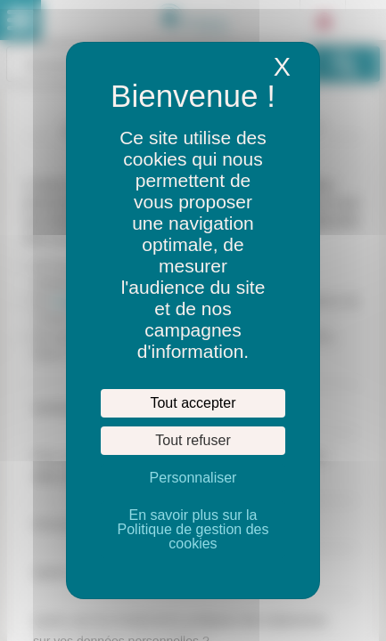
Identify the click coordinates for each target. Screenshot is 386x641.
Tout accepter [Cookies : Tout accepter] (192, 402)
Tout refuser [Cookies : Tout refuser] (192, 440)
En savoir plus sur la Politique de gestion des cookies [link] (193, 529)
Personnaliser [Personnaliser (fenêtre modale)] (193, 477)
